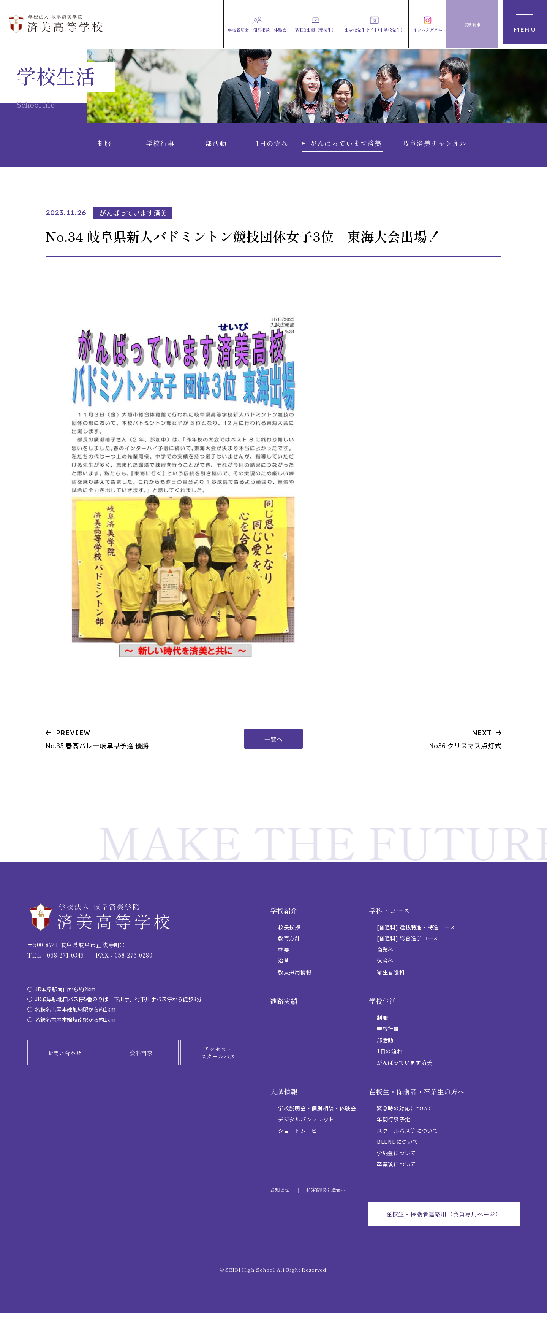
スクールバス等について (407, 1135)
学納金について (396, 1157)
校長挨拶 (289, 931)
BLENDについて (397, 1146)
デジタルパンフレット (306, 1123)
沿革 (283, 965)
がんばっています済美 (404, 1067)
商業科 (385, 954)
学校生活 (382, 1005)
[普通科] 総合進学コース (407, 942)
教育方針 (289, 942)
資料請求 (141, 1057)
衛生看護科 (391, 976)
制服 (382, 1022)
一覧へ (273, 743)
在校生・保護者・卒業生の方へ (417, 1096)
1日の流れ (390, 1055)
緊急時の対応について (405, 1112)
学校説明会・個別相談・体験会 (317, 1112)
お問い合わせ (64, 1057)
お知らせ (280, 1194)
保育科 (385, 965)
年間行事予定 (393, 1123)
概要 (283, 954)
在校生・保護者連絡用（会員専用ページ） (443, 1219)
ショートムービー (300, 1135)
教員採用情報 (294, 976)
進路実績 (283, 1005)
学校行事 (388, 1033)
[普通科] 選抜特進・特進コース (416, 931)
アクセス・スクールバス (218, 1057)
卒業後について (396, 1168)
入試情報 (283, 1096)
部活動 (385, 1044)
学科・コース (389, 915)
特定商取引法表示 (326, 1194)
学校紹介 (283, 915)
